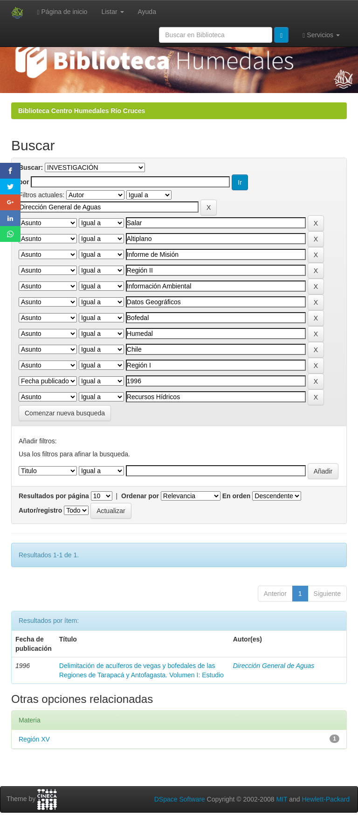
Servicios (321, 35)
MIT (281, 799)
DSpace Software (179, 799)
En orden (236, 496)
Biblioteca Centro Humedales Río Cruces (81, 110)
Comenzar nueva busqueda (65, 413)
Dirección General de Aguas (274, 665)
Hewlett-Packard (326, 799)
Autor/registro (40, 510)
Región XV (34, 739)
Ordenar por (140, 496)
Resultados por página (54, 496)
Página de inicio (62, 12)
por (24, 182)
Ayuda (147, 11)
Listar (112, 11)
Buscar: (31, 167)
